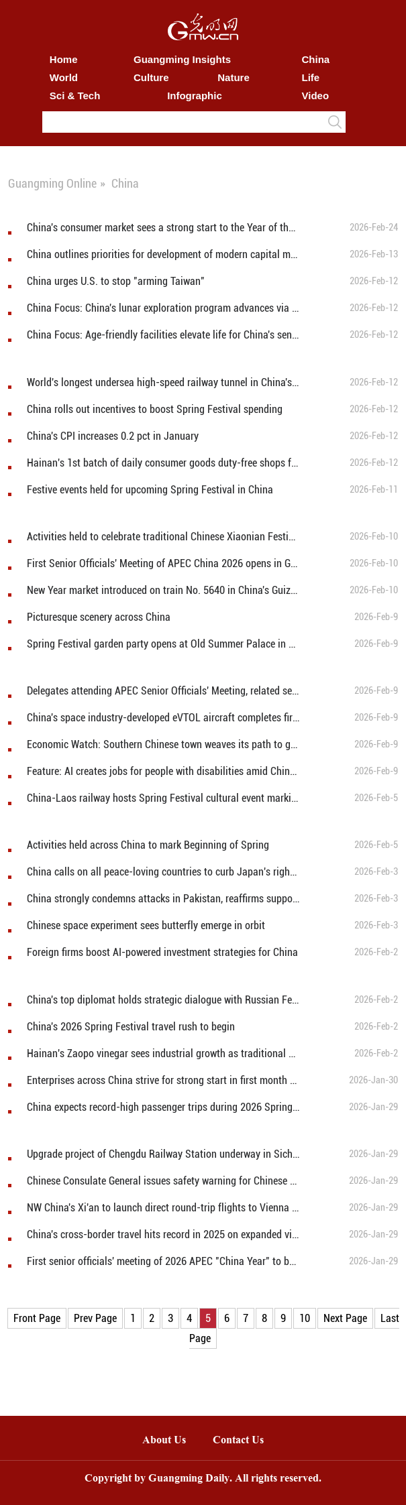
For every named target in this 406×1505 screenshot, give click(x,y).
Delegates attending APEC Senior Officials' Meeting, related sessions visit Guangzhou (163, 690)
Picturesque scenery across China (98, 617)
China (316, 59)
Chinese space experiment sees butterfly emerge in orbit (146, 925)
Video (315, 95)
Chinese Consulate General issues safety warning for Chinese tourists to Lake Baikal (163, 1181)
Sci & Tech (75, 95)
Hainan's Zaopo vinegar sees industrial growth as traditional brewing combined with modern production (163, 1053)
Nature (233, 77)
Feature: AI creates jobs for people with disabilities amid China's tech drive (163, 771)
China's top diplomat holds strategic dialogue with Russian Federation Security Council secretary (163, 1000)
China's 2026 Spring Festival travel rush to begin (131, 1026)
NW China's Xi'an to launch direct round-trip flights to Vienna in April (163, 1207)
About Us (164, 1441)
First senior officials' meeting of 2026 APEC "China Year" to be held (163, 1261)
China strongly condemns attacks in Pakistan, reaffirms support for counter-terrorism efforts (163, 898)
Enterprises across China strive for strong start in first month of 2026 (163, 1080)
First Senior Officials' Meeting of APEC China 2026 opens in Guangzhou (163, 563)
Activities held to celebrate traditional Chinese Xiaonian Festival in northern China (163, 536)
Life (311, 77)
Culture (151, 77)
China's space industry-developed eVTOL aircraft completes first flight (163, 717)
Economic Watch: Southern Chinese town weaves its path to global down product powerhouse (163, 744)
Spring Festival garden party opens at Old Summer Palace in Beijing (163, 644)
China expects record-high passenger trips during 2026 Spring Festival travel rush (163, 1107)
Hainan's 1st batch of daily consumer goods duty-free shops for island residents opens (163, 463)
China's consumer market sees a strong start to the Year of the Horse (163, 227)
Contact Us (245, 1441)
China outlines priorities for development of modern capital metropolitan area (163, 254)
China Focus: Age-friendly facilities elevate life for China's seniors (163, 334)
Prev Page (95, 1318)
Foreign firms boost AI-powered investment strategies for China (162, 952)
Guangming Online (52, 183)
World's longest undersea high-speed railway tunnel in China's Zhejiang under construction (163, 382)
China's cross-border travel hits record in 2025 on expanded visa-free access (163, 1234)
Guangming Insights (182, 59)
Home (64, 59)
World (64, 77)
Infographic (194, 95)
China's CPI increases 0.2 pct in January (113, 436)
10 (304, 1318)
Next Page (345, 1318)
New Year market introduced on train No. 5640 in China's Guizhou (163, 590)
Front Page (36, 1318)
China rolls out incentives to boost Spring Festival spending (155, 409)
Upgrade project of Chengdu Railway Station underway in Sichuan (163, 1154)
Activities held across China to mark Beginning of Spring (148, 845)
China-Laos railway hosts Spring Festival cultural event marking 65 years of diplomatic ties (163, 798)
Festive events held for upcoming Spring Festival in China (150, 489)
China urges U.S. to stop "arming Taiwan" (116, 281)
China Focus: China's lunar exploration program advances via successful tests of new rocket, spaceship (163, 308)
